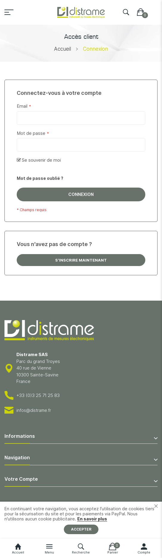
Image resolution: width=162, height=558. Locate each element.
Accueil (62, 49)
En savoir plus (92, 518)
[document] (81, 520)
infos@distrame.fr (33, 410)
